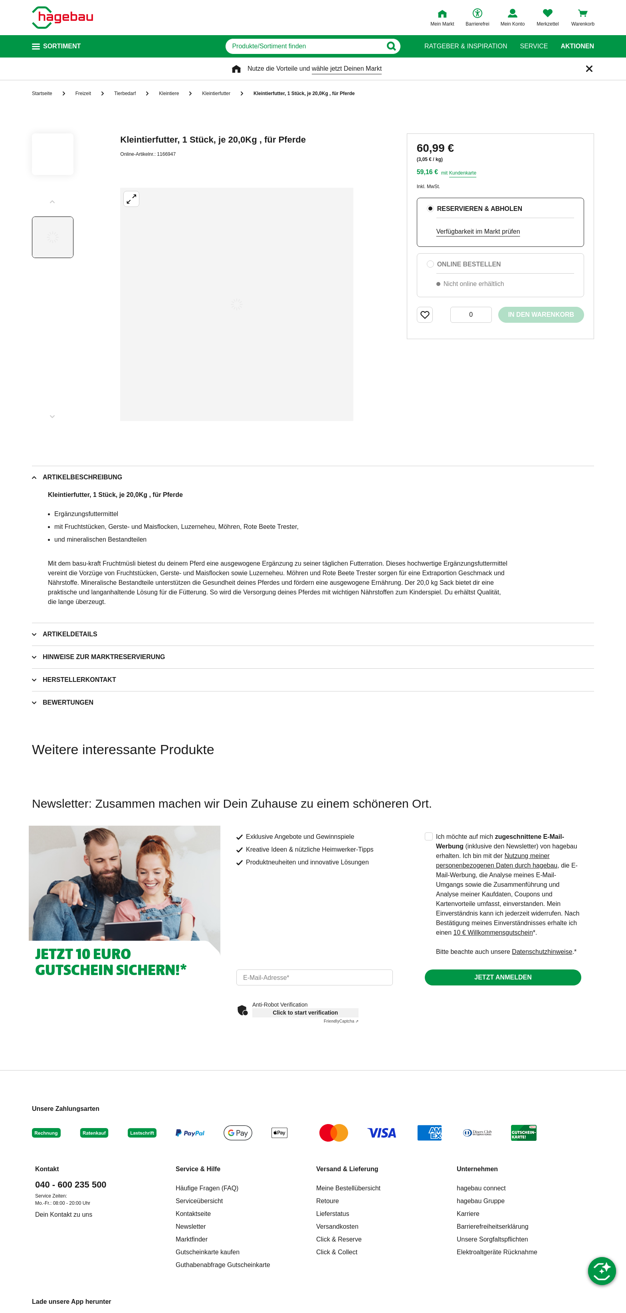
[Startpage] (62, 17)
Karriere (468, 1213)
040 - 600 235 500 (71, 1185)
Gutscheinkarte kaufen (208, 1252)
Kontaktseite (193, 1213)
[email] (314, 977)
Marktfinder (192, 1239)
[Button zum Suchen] (396, 46)
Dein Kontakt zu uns (63, 1214)
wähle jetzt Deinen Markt (347, 68)
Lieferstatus (332, 1213)
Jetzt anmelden (502, 977)
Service (534, 46)
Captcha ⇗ (341, 1021)
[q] (304, 46)
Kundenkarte (462, 173)
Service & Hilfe (198, 1169)
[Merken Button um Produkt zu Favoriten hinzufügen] (425, 315)
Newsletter (191, 1226)
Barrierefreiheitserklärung (493, 1226)
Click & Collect (336, 1252)
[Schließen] (589, 68)
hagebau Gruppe (481, 1201)
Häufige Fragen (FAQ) (207, 1188)
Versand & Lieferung (347, 1169)
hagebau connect (481, 1188)
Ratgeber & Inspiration (465, 46)
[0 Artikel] (471, 314)
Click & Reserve (339, 1239)
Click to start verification (305, 1012)
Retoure (327, 1201)
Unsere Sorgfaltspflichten (492, 1239)
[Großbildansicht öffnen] (236, 304)
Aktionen (577, 46)
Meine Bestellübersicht (348, 1188)
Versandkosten (337, 1226)
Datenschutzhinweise (542, 951)
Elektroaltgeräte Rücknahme (497, 1252)
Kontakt (47, 1169)
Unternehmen (477, 1169)
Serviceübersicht (199, 1201)
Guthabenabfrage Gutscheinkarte (223, 1264)
